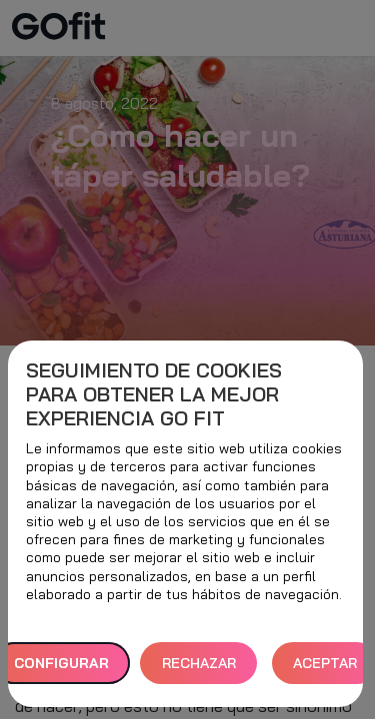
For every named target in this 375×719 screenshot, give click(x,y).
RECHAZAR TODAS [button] (199, 669)
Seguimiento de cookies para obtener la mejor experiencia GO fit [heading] (154, 394)
